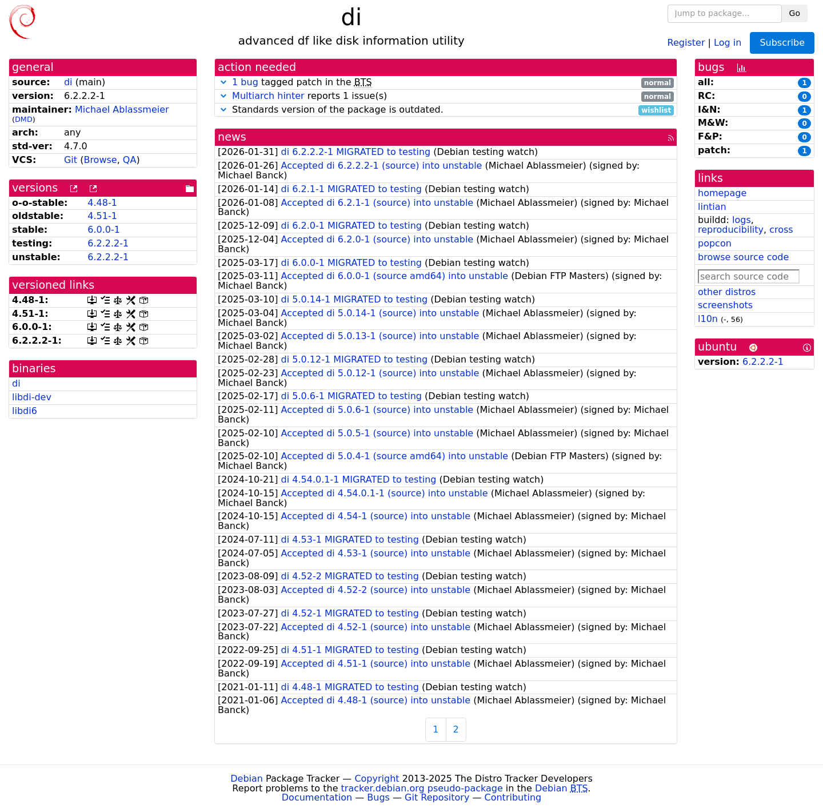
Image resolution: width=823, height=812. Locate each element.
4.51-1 (102, 215)
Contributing (513, 797)
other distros (727, 291)
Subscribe (782, 42)
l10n (708, 318)
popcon (715, 243)
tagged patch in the (446, 82)
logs (741, 219)
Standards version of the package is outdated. (446, 110)
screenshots (725, 305)
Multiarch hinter (268, 95)
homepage (722, 193)
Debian (246, 778)
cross (781, 229)
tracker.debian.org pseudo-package (422, 788)
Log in (727, 42)
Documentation (317, 797)
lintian (712, 206)
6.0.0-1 (103, 229)
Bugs (378, 797)
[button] (223, 82)
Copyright (376, 778)
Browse (100, 159)
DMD (24, 119)
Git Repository (437, 797)
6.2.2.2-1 (108, 243)
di (68, 82)
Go (794, 13)
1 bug (245, 82)
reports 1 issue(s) (446, 96)
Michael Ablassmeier (122, 109)
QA (130, 159)
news (232, 137)
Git (70, 159)
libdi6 (24, 410)
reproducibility (731, 229)
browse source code (743, 257)
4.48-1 (102, 202)
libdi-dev (31, 397)
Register (686, 42)
